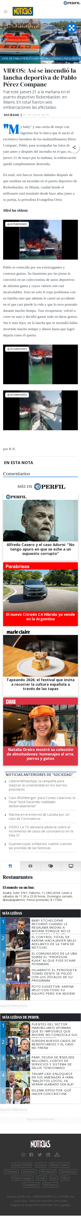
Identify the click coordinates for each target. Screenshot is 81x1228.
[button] (74, 147)
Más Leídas (12, 913)
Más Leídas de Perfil (20, 1017)
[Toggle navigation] (6, 11)
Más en (41, 486)
